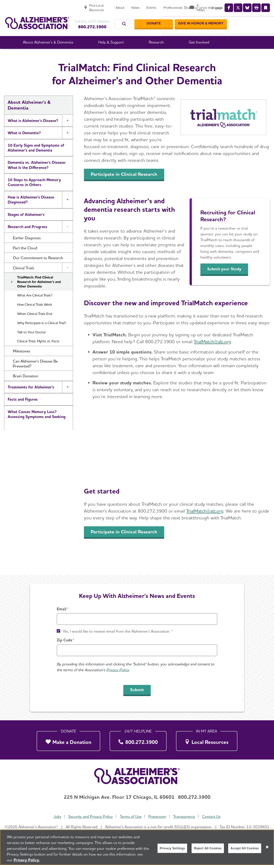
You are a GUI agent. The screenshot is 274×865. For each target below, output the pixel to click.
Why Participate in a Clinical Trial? (41, 334)
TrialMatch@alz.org (212, 353)
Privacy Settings (172, 848)
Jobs (56, 816)
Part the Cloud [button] (25, 259)
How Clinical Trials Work (34, 316)
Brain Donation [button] (25, 387)
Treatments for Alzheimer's (31, 398)
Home (57, 55)
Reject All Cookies (208, 848)
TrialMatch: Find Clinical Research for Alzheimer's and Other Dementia (39, 293)
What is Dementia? (24, 144)
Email (61, 609)
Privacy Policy (117, 670)
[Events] (189, 5)
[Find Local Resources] (131, 5)
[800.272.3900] (138, 740)
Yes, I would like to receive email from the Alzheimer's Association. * (118, 631)
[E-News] (237, 5)
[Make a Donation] (68, 740)
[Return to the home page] (37, 18)
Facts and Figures (23, 410)
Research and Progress (143, 55)
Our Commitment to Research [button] (38, 269)
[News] (173, 5)
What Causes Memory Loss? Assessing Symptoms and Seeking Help (37, 428)
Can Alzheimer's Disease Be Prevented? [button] (35, 375)
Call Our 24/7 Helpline (94, 17)
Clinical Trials (177, 55)
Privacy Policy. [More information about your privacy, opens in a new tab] (27, 860)
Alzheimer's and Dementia (30, 445)
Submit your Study (227, 280)
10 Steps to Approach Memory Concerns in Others (34, 193)
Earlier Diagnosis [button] (27, 249)
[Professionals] (211, 5)
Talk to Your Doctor (31, 343)
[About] (158, 5)
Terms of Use (130, 816)
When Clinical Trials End (34, 325)
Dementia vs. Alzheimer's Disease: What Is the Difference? (37, 176)
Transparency (185, 816)
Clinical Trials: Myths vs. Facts (38, 353)
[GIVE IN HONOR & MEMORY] (243, 19)
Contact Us (213, 816)
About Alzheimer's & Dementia (93, 55)
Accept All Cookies (245, 848)
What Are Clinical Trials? (34, 307)
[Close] (267, 847)
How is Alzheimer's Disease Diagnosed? (31, 211)
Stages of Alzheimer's (26, 226)
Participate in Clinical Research (124, 185)
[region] (137, 847)
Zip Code (64, 640)
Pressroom (158, 816)
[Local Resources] (207, 740)
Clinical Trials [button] (23, 279)
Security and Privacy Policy (89, 816)
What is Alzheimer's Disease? (33, 132)
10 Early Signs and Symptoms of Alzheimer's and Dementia (36, 159)
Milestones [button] (21, 362)
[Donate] (195, 19)
